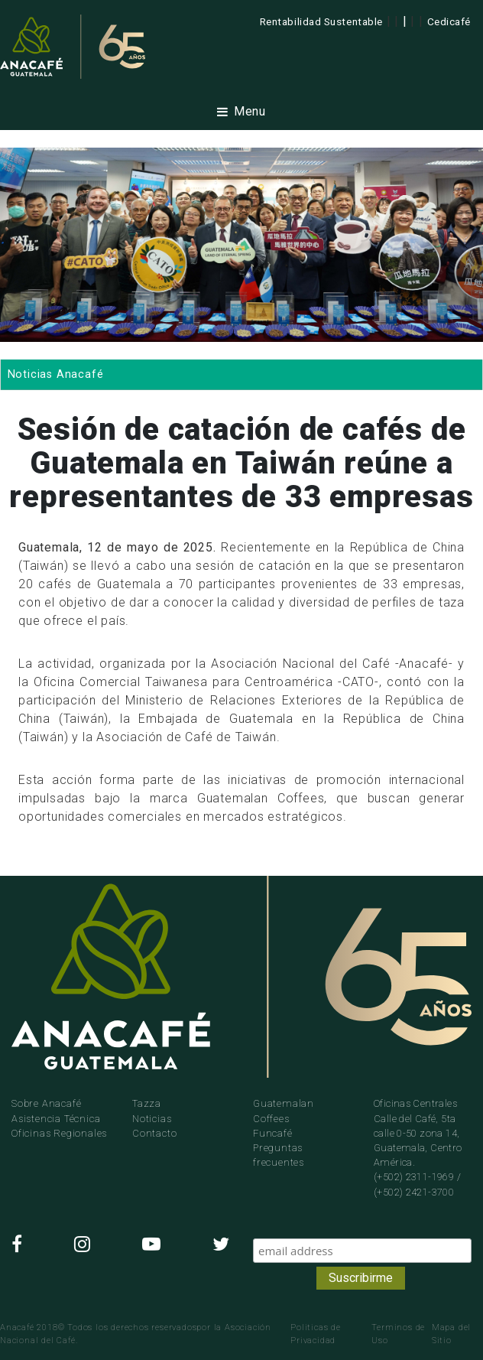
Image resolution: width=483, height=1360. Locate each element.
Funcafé (273, 1133)
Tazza (146, 1103)
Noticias (151, 1118)
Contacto (154, 1133)
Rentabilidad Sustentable (321, 21)
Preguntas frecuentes (278, 1155)
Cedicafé (449, 21)
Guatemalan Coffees (283, 1111)
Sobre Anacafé (46, 1103)
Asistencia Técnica (55, 1118)
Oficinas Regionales (59, 1133)
